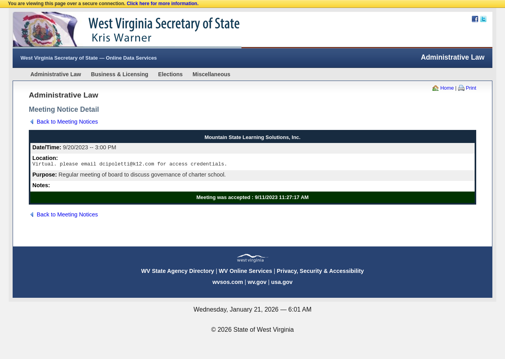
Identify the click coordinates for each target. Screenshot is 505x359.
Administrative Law (55, 74)
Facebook (475, 19)
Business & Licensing (119, 74)
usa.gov (281, 283)
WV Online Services (245, 272)
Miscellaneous (211, 74)
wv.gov (257, 283)
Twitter (483, 19)
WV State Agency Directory (177, 272)
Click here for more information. (162, 3)
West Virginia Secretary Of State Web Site (114, 30)
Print (471, 88)
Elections (170, 74)
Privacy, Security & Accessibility (320, 272)
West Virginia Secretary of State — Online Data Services (89, 58)
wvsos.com (227, 283)
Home (447, 88)
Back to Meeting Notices (67, 121)
